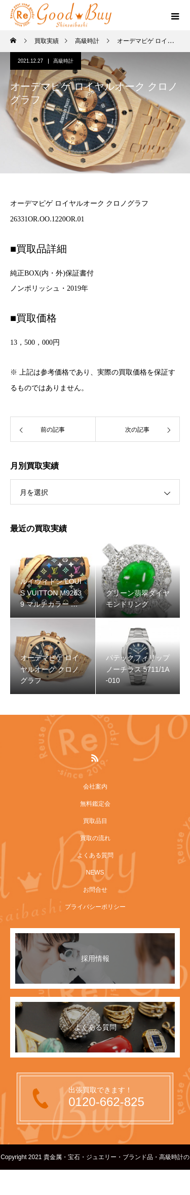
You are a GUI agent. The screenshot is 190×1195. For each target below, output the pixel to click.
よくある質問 (95, 855)
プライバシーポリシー (95, 906)
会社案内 (95, 786)
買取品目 (95, 820)
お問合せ (95, 889)
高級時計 (63, 61)
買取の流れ (95, 838)
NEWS (95, 872)
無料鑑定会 (95, 803)
